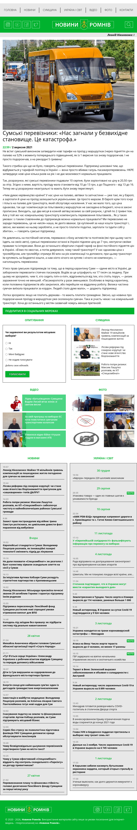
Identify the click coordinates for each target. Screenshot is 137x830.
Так (8, 348)
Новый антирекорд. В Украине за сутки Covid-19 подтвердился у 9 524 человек (102, 611)
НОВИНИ (33, 458)
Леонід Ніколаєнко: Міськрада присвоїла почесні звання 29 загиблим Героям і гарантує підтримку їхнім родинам (33, 593)
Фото (108, 10)
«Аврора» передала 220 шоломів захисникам (98, 478)
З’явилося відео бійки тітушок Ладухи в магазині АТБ (42, 436)
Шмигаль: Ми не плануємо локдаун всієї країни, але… (103, 574)
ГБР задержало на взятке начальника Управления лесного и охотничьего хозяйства (99, 658)
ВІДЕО (34, 389)
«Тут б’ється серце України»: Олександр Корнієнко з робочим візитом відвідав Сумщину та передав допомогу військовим (32, 659)
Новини (29, 10)
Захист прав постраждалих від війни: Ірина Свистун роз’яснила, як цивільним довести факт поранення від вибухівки (33, 524)
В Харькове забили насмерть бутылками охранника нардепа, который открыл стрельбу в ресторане (102, 769)
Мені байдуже (14, 354)
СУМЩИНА (103, 320)
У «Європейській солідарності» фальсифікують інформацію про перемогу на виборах (102, 542)
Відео (93, 10)
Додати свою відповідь (16, 365)
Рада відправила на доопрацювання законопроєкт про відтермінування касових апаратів (101, 563)
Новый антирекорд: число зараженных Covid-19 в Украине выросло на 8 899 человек (103, 687)
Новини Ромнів (49, 823)
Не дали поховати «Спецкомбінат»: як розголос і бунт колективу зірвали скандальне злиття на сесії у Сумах (33, 564)
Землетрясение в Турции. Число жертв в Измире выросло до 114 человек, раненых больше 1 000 (103, 598)
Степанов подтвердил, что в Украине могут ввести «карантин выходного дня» (99, 585)
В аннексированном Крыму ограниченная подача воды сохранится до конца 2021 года (101, 721)
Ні (8, 343)
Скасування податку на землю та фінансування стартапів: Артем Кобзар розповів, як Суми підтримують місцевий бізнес (32, 717)
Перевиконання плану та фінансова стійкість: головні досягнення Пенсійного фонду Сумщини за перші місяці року (32, 786)
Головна (10, 10)
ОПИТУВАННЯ (34, 320)
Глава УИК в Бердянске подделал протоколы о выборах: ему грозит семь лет (101, 733)
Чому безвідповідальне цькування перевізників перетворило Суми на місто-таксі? (32, 747)
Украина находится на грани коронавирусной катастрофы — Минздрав (101, 632)
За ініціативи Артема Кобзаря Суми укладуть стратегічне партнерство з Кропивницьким (31, 579)
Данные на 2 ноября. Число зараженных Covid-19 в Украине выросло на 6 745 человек (102, 746)
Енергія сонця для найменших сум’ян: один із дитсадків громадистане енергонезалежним (31, 686)
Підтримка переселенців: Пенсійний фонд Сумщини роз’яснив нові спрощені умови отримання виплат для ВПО (29, 609)
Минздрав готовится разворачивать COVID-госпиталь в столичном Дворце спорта (98, 708)
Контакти (126, 10)
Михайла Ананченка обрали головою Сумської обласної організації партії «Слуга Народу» (31, 645)
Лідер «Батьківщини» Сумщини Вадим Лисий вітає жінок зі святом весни (43, 401)
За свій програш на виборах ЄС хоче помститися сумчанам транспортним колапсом (43, 419)
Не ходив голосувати (18, 359)
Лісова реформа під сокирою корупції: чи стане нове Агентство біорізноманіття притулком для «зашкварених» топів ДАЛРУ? (32, 489)
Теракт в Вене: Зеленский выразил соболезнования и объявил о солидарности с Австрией (100, 672)
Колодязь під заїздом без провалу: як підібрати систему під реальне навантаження (32, 624)
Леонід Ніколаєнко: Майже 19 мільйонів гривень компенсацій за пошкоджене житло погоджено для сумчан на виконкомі (33, 473)
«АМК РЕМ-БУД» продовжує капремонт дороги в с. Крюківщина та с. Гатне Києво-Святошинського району (103, 519)
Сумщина (50, 10)
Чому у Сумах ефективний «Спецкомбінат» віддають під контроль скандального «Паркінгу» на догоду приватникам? (33, 762)
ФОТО (103, 389)
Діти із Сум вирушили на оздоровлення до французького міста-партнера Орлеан (29, 674)
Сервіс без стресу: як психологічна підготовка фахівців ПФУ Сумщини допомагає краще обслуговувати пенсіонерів (31, 733)
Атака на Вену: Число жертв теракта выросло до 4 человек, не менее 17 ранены (99, 645)
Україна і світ (73, 10)
